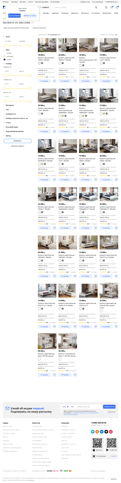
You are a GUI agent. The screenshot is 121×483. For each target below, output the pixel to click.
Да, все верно (14, 16)
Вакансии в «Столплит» (68, 444)
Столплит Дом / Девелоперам (41, 462)
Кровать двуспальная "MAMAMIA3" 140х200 (66, 208)
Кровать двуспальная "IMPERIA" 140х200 (46, 256)
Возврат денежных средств (41, 465)
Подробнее (30, 480)
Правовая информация (98, 471)
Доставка (23, 2)
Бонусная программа (41, 2)
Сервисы (44, 7)
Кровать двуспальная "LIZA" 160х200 (108, 59)
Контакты (64, 451)
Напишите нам (85, 2)
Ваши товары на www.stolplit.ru (71, 455)
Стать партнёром (97, 2)
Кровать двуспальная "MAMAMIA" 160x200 (108, 109)
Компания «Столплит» (68, 430)
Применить (17, 141)
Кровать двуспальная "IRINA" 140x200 (46, 59)
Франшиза (64, 458)
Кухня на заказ (7, 426)
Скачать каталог (66, 437)
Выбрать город (30, 16)
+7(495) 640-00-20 (98, 423)
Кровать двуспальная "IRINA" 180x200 (108, 160)
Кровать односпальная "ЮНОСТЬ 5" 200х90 (46, 304)
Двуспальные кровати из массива (16, 28)
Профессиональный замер (11, 430)
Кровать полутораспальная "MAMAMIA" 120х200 (65, 110)
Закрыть (114, 479)
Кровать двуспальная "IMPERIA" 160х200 (66, 256)
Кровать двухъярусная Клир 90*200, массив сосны (108, 305)
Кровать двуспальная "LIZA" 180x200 (46, 109)
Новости (64, 440)
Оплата (30, 2)
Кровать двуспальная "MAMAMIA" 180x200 (46, 160)
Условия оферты (37, 455)
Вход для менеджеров (10, 451)
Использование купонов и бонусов (43, 430)
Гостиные (96, 13)
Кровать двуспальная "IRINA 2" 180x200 (46, 208)
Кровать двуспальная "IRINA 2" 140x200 (66, 59)
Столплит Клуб (37, 426)
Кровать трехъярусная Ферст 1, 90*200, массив (67, 355)
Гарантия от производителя (12, 448)
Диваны (55, 13)
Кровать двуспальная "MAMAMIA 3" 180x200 (108, 208)
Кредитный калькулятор (39, 451)
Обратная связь (8, 444)
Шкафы (46, 13)
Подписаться (109, 407)
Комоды (65, 13)
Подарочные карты (38, 433)
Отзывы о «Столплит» (68, 433)
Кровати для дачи (39, 28)
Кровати (74, 13)
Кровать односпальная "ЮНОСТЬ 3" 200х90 (87, 256)
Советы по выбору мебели (40, 458)
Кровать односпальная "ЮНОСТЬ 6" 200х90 (66, 304)
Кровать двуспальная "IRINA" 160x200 (87, 160)
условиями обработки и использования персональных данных (81, 413)
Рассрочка (6, 440)
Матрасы (85, 13)
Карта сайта (65, 448)
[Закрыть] (37, 6)
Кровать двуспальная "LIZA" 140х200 (66, 160)
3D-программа (55, 2)
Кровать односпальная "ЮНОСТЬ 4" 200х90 (108, 256)
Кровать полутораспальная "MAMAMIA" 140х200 (86, 110)
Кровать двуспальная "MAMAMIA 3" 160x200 (87, 208)
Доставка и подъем (9, 433)
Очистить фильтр (17, 146)
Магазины (14, 2)
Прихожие (106, 13)
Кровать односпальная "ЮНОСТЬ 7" (87, 304)
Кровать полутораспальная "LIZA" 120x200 (88, 60)
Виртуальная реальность (40, 444)
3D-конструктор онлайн (39, 437)
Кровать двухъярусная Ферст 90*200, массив (46, 355)
